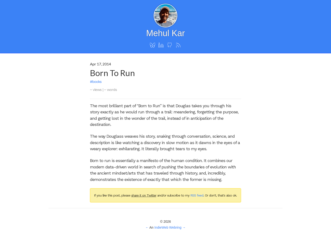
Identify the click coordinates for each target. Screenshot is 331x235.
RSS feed (196, 195)
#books (96, 81)
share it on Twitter (143, 195)
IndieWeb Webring (168, 227)
